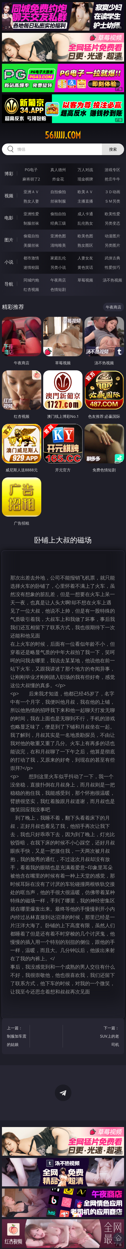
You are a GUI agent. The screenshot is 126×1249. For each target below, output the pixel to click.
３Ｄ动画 (112, 191)
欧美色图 (85, 235)
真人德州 (58, 169)
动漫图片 (112, 235)
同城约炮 (31, 280)
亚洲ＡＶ (31, 191)
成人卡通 (85, 213)
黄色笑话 (85, 267)
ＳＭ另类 (112, 201)
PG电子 (31, 169)
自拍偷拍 (58, 191)
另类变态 (112, 223)
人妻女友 (85, 258)
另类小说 (58, 267)
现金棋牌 (85, 179)
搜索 (113, 149)
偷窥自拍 (31, 235)
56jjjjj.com (63, 135)
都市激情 (31, 258)
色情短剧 (58, 289)
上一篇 (17, 1037)
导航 (8, 284)
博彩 (8, 174)
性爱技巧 (112, 267)
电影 (8, 218)
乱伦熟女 (85, 223)
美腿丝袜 (31, 245)
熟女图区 (85, 245)
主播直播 (85, 201)
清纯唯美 (58, 245)
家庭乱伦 (58, 258)
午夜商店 (58, 280)
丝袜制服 (58, 201)
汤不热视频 (112, 280)
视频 (8, 196)
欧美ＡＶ (85, 191)
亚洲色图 (58, 235)
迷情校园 (31, 267)
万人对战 (85, 169)
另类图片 (112, 245)
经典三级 (58, 223)
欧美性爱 (112, 213)
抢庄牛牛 (112, 179)
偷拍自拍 (58, 213)
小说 (8, 262)
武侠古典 (112, 258)
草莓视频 (85, 280)
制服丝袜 (31, 223)
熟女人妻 (31, 201)
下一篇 (109, 1037)
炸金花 (58, 179)
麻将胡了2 (31, 179)
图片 (8, 240)
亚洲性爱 (31, 213)
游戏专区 (112, 169)
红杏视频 (31, 289)
